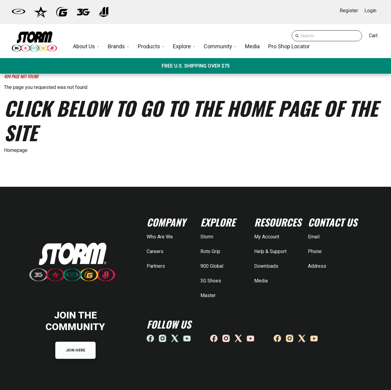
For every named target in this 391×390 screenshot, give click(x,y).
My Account (266, 237)
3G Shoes (210, 281)
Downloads (266, 266)
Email (314, 237)
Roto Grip (210, 251)
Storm (206, 237)
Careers (155, 251)
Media (261, 281)
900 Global (211, 266)
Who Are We (160, 237)
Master (208, 295)
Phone (315, 251)
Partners (156, 266)
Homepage (15, 150)
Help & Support (270, 251)
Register (349, 10)
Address (317, 266)
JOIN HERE (75, 350)
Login (370, 10)
